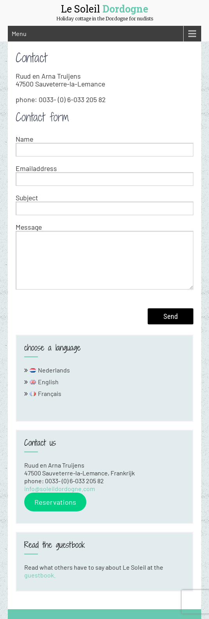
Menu (19, 33)
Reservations (55, 502)
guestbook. (39, 575)
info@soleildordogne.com (59, 488)
